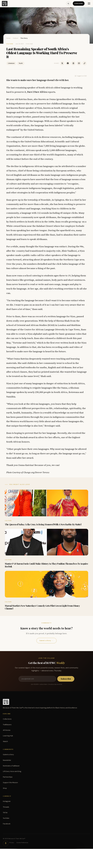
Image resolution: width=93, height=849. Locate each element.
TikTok (5, 813)
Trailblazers (7, 725)
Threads (6, 807)
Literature (11, 63)
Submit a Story (46, 640)
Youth (21, 63)
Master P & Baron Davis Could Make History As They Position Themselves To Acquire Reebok (46, 565)
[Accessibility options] (6, 843)
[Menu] (89, 3)
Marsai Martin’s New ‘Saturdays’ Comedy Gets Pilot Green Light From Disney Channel (42, 607)
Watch (5, 742)
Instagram (7, 802)
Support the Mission (10, 783)
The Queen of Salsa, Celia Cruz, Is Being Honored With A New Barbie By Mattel (43, 524)
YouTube (6, 818)
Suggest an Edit (81, 76)
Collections (7, 719)
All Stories (6, 730)
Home (8, 38)
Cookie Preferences (22, 843)
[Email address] (37, 679)
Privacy (11, 843)
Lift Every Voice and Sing (12, 772)
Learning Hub (8, 736)
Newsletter (7, 760)
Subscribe (78, 3)
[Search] (68, 3)
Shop (5, 788)
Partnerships (7, 777)
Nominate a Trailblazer (11, 766)
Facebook (6, 824)
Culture (15, 38)
